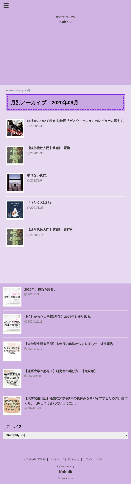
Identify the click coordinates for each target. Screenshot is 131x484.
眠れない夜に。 (39, 175)
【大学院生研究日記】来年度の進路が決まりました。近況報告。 (73, 344)
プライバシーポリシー (95, 459)
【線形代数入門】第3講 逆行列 (51, 230)
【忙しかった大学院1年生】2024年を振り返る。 (60, 317)
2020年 (20, 90)
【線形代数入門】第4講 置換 (50, 148)
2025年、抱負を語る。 (41, 289)
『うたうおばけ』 (40, 203)
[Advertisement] (65, 57)
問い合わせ (73, 459)
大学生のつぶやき (65, 466)
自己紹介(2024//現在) (34, 459)
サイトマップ (57, 459)
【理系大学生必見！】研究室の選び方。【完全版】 (63, 371)
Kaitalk (65, 22)
